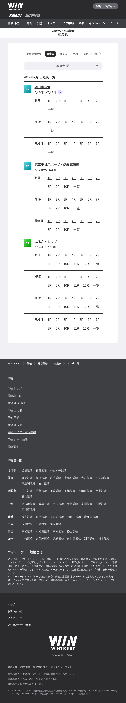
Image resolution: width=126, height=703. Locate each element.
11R (76, 264)
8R (50, 186)
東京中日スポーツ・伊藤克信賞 (57, 164)
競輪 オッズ (15, 424)
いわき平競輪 (58, 470)
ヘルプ (11, 604)
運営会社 (12, 667)
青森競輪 (41, 470)
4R (74, 100)
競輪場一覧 (15, 395)
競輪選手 (13, 446)
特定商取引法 (40, 667)
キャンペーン (97, 23)
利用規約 (25, 667)
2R (58, 100)
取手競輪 (55, 477)
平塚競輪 (69, 490)
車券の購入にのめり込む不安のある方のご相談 (33, 679)
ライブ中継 (67, 23)
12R (86, 264)
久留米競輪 (43, 538)
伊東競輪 (101, 490)
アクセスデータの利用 (19, 624)
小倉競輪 (27, 538)
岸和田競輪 (91, 516)
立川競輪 (44, 483)
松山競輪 (72, 531)
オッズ (51, 23)
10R (66, 186)
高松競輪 (27, 531)
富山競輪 (86, 503)
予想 (39, 23)
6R (90, 100)
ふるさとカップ (46, 241)
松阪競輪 (101, 503)
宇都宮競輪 (71, 477)
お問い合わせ (15, 611)
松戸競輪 (27, 490)
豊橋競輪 (72, 503)
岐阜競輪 (44, 503)
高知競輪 (58, 531)
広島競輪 (41, 524)
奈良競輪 (41, 516)
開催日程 (13, 23)
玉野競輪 (27, 524)
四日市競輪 (28, 509)
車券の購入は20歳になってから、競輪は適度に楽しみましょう (41, 674)
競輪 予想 (14, 417)
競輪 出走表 (15, 410)
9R (58, 186)
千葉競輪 (41, 490)
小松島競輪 (43, 531)
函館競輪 (27, 470)
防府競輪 (55, 524)
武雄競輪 (58, 538)
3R (65, 100)
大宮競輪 (86, 477)
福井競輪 (27, 516)
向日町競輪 (57, 516)
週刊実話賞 (42, 87)
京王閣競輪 (28, 483)
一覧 (51, 109)
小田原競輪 (85, 490)
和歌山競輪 (74, 516)
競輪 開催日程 (16, 403)
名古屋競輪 (28, 503)
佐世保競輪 (74, 538)
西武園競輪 (102, 477)
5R (81, 100)
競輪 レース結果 (18, 439)
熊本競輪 (103, 538)
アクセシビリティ (17, 618)
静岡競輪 (27, 496)
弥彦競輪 (27, 477)
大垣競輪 (58, 503)
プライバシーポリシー (62, 667)
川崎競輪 (55, 490)
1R (50, 100)
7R (97, 100)
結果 (81, 23)
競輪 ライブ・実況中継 (22, 432)
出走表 (28, 23)
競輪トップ (15, 388)
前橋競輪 (41, 477)
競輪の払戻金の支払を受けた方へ (25, 684)
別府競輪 (89, 538)
